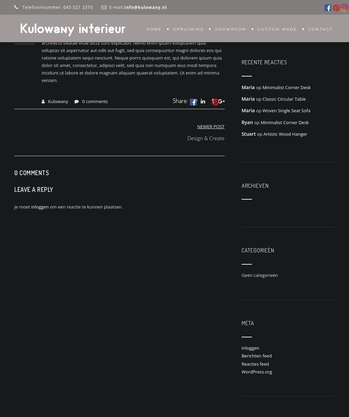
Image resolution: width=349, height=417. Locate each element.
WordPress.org (257, 372)
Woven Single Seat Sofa (286, 110)
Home (154, 29)
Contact (320, 29)
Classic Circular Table (284, 99)
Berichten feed (257, 356)
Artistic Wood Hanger (285, 134)
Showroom (230, 29)
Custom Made (277, 29)
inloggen (40, 207)
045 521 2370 (78, 7)
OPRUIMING (188, 29)
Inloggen (250, 348)
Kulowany (58, 101)
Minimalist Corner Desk (286, 87)
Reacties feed (255, 364)
